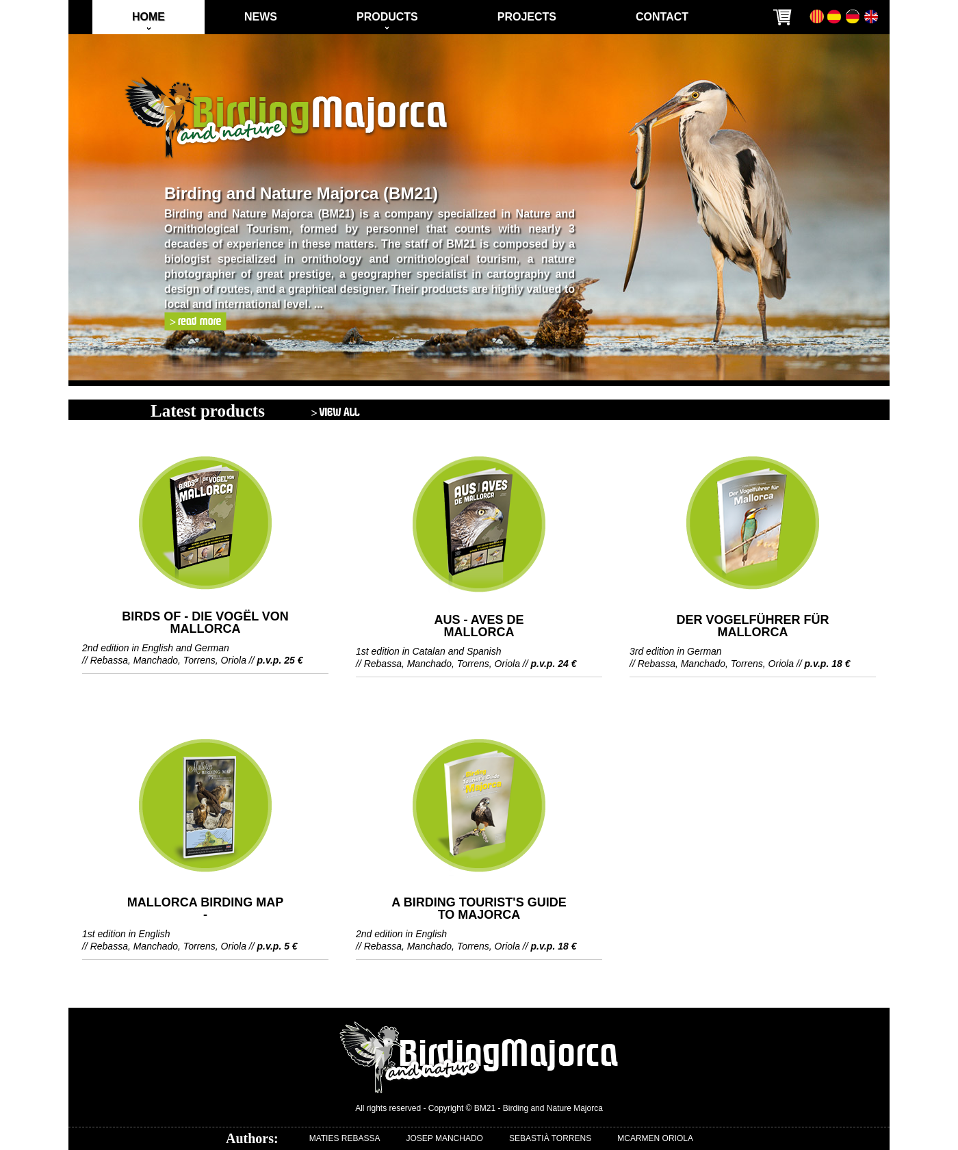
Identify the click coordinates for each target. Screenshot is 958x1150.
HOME (148, 17)
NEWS (260, 17)
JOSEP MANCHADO (444, 1138)
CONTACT (662, 17)
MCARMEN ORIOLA (655, 1138)
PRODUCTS (387, 17)
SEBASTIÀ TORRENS (550, 1138)
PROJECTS (526, 17)
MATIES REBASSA (344, 1138)
